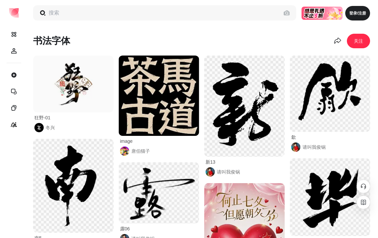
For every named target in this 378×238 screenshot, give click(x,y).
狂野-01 (42, 117)
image (126, 141)
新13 (210, 162)
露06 (125, 228)
